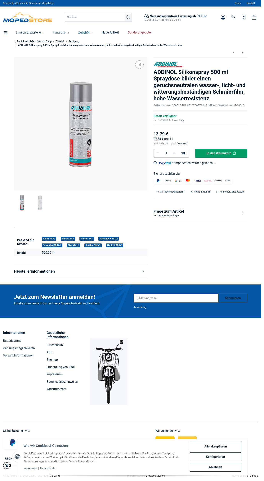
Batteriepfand (12, 341)
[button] (223, 17)
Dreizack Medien (155, 475)
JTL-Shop (252, 475)
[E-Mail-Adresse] (176, 298)
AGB (49, 352)
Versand (182, 143)
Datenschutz (47, 468)
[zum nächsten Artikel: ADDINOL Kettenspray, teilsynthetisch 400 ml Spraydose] (242, 52)
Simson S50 (68, 238)
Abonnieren (233, 298)
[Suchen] (98, 17)
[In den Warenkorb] (221, 153)
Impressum (30, 468)
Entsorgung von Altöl (61, 367)
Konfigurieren (215, 457)
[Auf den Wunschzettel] (139, 64)
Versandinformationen (18, 355)
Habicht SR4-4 (114, 245)
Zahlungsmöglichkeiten (19, 348)
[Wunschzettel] (244, 17)
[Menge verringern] (158, 153)
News (238, 3)
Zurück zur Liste (24, 41)
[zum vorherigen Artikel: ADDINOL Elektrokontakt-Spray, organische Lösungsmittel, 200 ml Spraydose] (233, 52)
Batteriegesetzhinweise (62, 381)
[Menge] (166, 153)
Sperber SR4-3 (93, 245)
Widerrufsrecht (56, 389)
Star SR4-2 (73, 245)
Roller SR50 (49, 238)
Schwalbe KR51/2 (109, 238)
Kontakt (251, 3)
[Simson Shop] (27, 17)
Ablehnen (215, 467)
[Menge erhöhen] (174, 153)
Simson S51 (87, 238)
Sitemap (52, 359)
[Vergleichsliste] (233, 17)
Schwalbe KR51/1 (52, 245)
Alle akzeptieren (215, 446)
